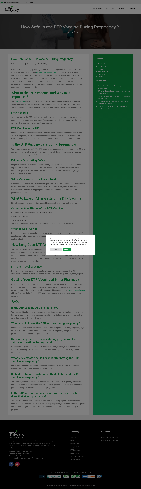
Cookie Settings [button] (56, 249)
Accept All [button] (66, 249)
